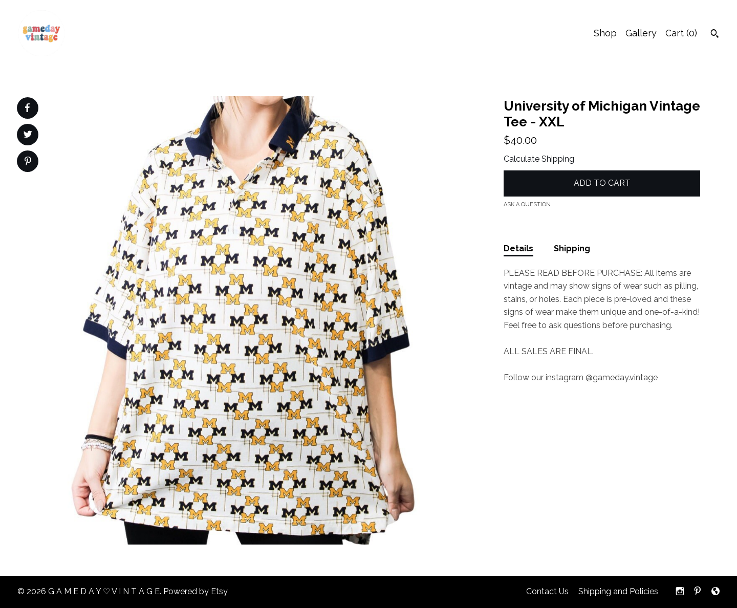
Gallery (641, 33)
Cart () (681, 33)
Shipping (572, 248)
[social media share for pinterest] (28, 162)
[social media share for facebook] (27, 108)
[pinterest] (697, 592)
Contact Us (547, 591)
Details (518, 248)
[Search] (715, 34)
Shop (605, 33)
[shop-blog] (715, 592)
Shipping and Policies (618, 591)
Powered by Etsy (195, 591)
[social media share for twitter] (28, 135)
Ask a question (527, 204)
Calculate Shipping (539, 159)
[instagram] (680, 592)
